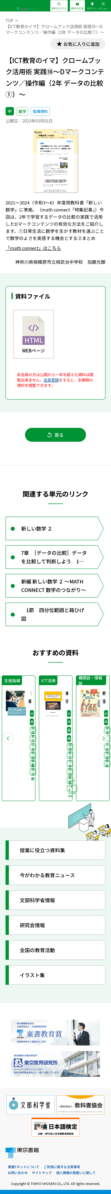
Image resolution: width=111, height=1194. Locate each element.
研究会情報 (32, 925)
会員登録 (51, 380)
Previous (7, 738)
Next (103, 738)
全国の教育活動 (37, 950)
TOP (9, 20)
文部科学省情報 (37, 900)
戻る (55, 434)
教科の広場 (77, 6)
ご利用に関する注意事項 (62, 1166)
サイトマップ (42, 1172)
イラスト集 (32, 975)
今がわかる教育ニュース (47, 875)
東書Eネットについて (23, 1166)
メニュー (103, 6)
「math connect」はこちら (33, 248)
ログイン (92, 6)
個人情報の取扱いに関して (76, 1172)
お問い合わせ (18, 1172)
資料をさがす (59, 6)
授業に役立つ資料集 (42, 850)
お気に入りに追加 (81, 44)
